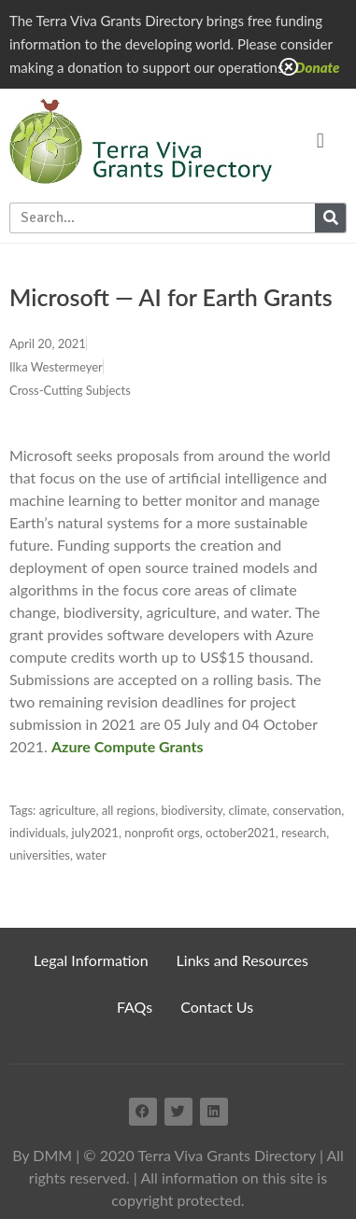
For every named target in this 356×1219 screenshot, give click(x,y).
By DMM (42, 1155)
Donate (317, 67)
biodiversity (191, 810)
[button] (320, 140)
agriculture (67, 810)
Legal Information (91, 960)
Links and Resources (242, 960)
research (303, 832)
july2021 (95, 832)
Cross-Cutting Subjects (70, 390)
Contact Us (216, 1007)
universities (39, 855)
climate (248, 810)
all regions (128, 810)
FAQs (134, 1007)
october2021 (241, 832)
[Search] (330, 217)
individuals (37, 832)
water (91, 855)
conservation (307, 810)
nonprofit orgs (162, 832)
